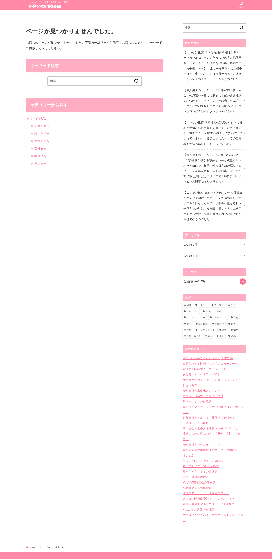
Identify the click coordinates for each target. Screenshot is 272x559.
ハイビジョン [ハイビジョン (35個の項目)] (219, 313)
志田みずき (42, 133)
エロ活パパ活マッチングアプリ (203, 390)
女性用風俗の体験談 (196, 468)
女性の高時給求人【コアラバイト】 (206, 364)
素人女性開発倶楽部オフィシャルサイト (209, 489)
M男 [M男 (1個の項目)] (189, 301)
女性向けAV (38, 118)
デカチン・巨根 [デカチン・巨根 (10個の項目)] (213, 307)
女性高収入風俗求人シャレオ (201, 385)
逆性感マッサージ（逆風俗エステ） (206, 483)
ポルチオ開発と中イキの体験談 (203, 452)
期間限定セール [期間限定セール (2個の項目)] (206, 325)
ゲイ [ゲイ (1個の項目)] (233, 301)
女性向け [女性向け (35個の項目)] (219, 319)
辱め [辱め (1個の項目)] (233, 331)
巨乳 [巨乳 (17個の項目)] (233, 319)
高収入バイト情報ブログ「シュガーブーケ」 (212, 358)
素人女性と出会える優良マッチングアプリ (210, 421)
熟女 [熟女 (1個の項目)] (224, 325)
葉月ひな (40, 156)
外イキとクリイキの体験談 (200, 463)
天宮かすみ (42, 126)
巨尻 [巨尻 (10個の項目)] (189, 325)
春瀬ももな (42, 141)
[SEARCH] (241, 5)
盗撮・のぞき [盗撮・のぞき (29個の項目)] (194, 331)
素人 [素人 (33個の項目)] (210, 331)
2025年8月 (190, 251)
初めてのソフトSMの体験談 (201, 457)
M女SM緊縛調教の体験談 (199, 473)
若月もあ (40, 148)
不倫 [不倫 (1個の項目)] (235, 313)
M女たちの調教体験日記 (198, 499)
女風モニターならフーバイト (201, 369)
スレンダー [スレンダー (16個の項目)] (193, 307)
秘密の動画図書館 (46, 6)
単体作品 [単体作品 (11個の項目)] (203, 319)
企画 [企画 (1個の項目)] (189, 319)
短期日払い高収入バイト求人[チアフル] (208, 353)
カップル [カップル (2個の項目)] (219, 301)
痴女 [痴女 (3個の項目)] (235, 325)
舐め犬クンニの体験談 (197, 478)
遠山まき (40, 163)
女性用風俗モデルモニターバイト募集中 (209, 494)
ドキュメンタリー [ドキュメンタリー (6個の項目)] (196, 313)
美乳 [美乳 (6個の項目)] (221, 331)
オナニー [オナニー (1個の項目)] (202, 301)
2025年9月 (190, 240)
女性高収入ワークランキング (201, 437)
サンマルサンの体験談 (197, 395)
